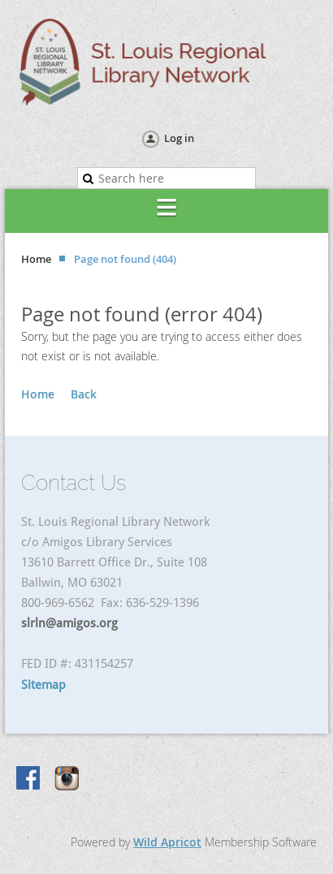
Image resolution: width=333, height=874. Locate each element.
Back (84, 394)
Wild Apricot (167, 842)
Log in (179, 138)
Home (36, 259)
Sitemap (43, 685)
